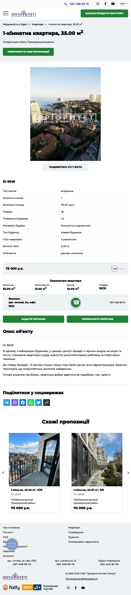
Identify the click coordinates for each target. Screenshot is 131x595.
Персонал (9, 551)
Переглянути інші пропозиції (28, 51)
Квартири (37, 24)
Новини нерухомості (15, 546)
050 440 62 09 (109, 564)
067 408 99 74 (117, 302)
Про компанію (11, 527)
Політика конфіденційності (81, 578)
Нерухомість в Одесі (15, 24)
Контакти (8, 556)
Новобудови (75, 532)
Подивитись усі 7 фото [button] (65, 167)
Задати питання (33, 319)
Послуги (8, 532)
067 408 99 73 (79, 4)
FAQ (5, 537)
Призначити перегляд (97, 319)
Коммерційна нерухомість (83, 541)
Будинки (73, 537)
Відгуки (7, 541)
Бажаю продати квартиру (104, 13)
